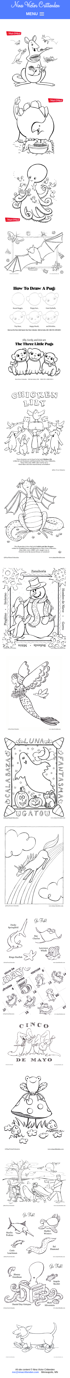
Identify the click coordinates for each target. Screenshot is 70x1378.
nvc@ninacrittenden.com (25, 1372)
